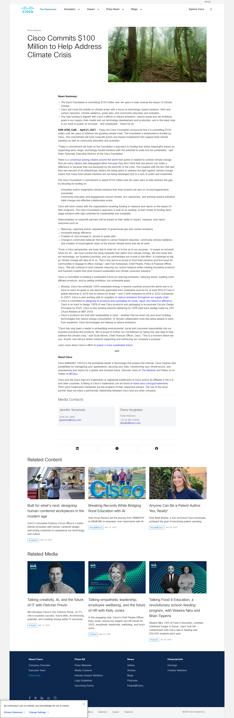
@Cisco (73, 374)
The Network (149, 370)
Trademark (128, 712)
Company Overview (39, 665)
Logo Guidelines (83, 681)
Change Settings (37, 712)
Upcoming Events (84, 686)
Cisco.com (34, 675)
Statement (102, 712)
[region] (44, 709)
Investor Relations (177, 670)
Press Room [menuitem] (115, 9)
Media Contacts (83, 670)
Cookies (115, 712)
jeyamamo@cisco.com (70, 420)
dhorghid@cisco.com (130, 423)
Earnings (172, 665)
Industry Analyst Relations (89, 675)
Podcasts (132, 681)
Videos (131, 665)
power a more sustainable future (115, 345)
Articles (131, 670)
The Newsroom (48, 9)
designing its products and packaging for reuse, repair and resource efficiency (129, 301)
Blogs (130, 675)
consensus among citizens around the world (94, 160)
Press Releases (83, 665)
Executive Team (37, 670)
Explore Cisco (196, 9)
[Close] (83, 703)
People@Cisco (135, 686)
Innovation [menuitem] (72, 9)
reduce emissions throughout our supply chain (143, 297)
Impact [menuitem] (93, 9)
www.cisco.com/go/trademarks (150, 383)
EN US (208, 2)
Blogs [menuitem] (136, 9)
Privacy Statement (13, 712)
